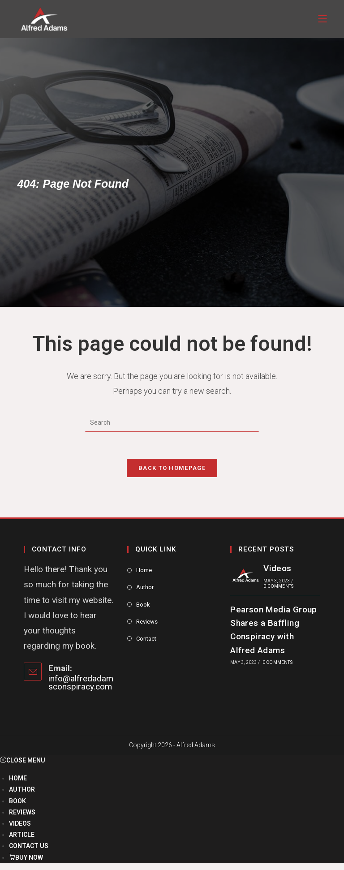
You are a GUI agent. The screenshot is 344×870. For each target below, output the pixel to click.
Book (143, 604)
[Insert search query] (172, 423)
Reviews (147, 621)
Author (145, 587)
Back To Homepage (172, 468)
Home (144, 570)
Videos (277, 568)
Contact (146, 638)
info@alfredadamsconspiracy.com (80, 682)
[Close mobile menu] (22, 760)
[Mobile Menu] (322, 19)
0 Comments (278, 586)
